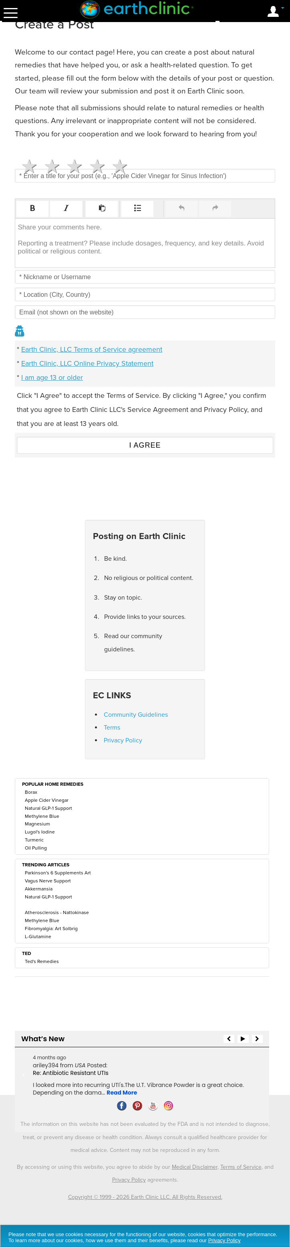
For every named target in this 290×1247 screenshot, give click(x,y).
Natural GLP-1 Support (48, 808)
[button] (32, 209)
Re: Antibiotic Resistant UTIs (71, 1073)
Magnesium (37, 824)
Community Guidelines (136, 715)
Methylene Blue (42, 816)
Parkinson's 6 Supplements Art (58, 873)
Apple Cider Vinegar (46, 800)
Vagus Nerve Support (48, 881)
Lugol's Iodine (40, 832)
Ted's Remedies (42, 961)
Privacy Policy (123, 740)
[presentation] (32, 209)
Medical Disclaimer (195, 1167)
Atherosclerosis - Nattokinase (57, 912)
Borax (31, 792)
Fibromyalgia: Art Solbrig (51, 928)
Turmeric (34, 840)
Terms (112, 728)
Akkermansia (38, 889)
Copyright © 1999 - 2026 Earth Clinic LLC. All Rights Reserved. (145, 1197)
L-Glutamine (38, 936)
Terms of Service (241, 1167)
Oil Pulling (36, 848)
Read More (122, 1093)
